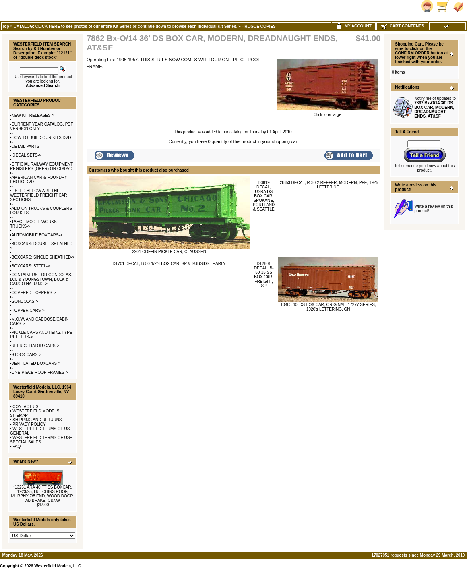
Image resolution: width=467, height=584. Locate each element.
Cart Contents (402, 26)
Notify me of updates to (435, 107)
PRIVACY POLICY (28, 424)
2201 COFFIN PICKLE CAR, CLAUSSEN (169, 251)
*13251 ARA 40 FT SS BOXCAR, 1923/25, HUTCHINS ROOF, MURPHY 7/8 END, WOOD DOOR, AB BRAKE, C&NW (42, 494)
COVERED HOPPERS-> (34, 292)
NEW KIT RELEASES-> (33, 115)
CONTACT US (25, 406)
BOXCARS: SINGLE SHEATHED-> (43, 257)
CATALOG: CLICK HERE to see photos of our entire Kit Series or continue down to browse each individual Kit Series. (126, 26)
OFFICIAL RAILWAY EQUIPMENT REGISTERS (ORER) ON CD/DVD (41, 166)
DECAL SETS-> (26, 155)
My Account (354, 26)
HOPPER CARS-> (28, 310)
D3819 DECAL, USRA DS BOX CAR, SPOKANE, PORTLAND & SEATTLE (264, 195)
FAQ (16, 446)
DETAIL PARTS (25, 146)
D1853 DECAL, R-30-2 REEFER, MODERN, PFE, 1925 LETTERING (328, 184)
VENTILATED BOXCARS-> (36, 363)
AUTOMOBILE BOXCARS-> (37, 235)
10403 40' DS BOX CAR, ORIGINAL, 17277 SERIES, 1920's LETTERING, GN (328, 306)
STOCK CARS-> (26, 354)
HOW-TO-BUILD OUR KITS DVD (41, 137)
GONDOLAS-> (25, 301)
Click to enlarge (327, 113)
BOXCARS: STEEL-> (31, 266)
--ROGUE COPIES (259, 26)
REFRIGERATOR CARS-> (35, 346)
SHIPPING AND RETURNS (37, 420)
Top (5, 26)
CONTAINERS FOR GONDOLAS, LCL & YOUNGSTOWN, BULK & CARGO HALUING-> (41, 279)
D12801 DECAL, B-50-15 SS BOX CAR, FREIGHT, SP (264, 274)
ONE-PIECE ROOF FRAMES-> (40, 372)
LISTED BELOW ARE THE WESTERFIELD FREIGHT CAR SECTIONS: (38, 195)
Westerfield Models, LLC (57, 566)
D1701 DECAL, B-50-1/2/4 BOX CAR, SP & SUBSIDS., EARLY (169, 263)
